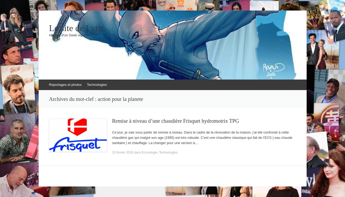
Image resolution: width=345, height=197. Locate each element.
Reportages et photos (65, 85)
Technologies (97, 85)
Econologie (149, 152)
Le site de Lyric (77, 28)
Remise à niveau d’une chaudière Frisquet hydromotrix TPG (175, 121)
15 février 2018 (122, 152)
